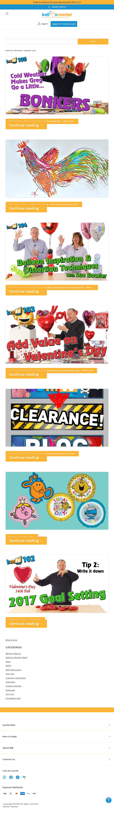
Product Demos (14, 686)
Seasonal (10, 690)
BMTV (8, 665)
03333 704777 (57, 7)
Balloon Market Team (16, 657)
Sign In (42, 24)
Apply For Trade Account (64, 24)
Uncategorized (13, 698)
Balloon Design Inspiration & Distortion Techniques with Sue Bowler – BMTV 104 (50, 288)
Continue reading (26, 125)
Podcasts (10, 682)
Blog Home (11, 640)
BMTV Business (13, 669)
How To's (10, 673)
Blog (8, 661)
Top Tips (10, 694)
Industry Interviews (16, 678)
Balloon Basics (13, 653)
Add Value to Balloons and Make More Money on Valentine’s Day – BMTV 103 (50, 370)
